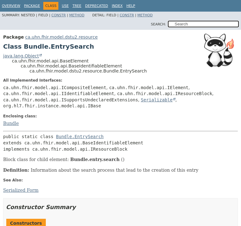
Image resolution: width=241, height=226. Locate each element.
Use (65, 6)
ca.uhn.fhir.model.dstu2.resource (61, 37)
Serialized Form (21, 190)
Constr (58, 15)
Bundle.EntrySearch (80, 136)
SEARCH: (158, 24)
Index (117, 6)
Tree (76, 6)
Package (32, 6)
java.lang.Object (21, 55)
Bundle (11, 123)
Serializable (157, 99)
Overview (11, 6)
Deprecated (96, 6)
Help (130, 6)
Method (76, 15)
